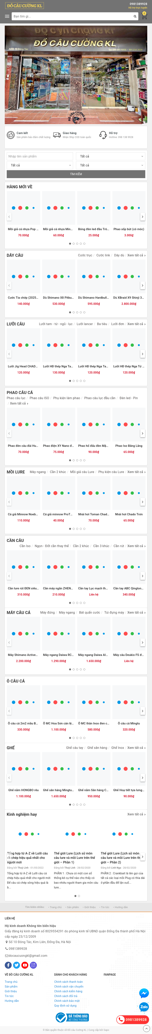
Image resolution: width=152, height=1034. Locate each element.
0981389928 (138, 4)
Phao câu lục (16, 398)
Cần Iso (25, 546)
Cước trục (85, 255)
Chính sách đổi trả (65, 996)
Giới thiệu (11, 991)
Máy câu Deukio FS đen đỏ (131, 655)
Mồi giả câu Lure (82, 472)
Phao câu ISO (39, 398)
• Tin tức (104, 907)
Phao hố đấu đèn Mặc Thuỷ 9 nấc (100, 446)
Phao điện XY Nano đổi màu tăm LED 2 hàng (73, 446)
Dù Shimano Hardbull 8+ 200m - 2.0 (102, 297)
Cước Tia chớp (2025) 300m (27, 297)
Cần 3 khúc (101, 546)
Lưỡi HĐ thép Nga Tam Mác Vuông (66, 366)
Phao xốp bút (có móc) (129, 229)
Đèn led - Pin (129, 398)
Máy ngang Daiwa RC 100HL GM (65, 655)
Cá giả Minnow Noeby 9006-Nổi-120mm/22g (38, 514)
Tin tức (9, 996)
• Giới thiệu (89, 907)
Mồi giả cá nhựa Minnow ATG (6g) (66, 229)
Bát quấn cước (89, 612)
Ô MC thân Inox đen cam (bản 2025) (102, 723)
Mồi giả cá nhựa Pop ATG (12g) (29, 229)
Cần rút (119, 546)
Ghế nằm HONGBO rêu (23, 790)
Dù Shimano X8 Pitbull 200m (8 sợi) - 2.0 (70, 297)
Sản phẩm (11, 986)
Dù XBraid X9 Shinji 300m (130, 297)
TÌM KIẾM (76, 174)
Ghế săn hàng (97, 748)
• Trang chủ (55, 907)
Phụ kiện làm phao (66, 398)
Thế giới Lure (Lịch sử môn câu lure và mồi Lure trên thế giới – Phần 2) (121, 858)
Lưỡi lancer (85, 324)
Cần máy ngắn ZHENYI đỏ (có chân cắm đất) (73, 588)
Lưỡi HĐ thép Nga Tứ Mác (130, 366)
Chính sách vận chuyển (69, 986)
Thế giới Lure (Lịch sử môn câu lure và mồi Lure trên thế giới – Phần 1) (74, 858)
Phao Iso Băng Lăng (128, 446)
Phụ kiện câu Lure (111, 472)
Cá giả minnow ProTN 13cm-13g (65, 514)
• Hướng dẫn (120, 907)
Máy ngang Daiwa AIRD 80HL (98, 655)
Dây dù (119, 255)
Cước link (103, 255)
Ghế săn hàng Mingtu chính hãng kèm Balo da (74, 790)
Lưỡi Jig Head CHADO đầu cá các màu (34, 366)
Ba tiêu (102, 324)
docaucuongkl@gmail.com (28, 956)
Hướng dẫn (12, 1000)
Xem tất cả (135, 255)
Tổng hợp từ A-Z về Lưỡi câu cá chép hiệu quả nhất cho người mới (27, 858)
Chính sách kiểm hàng (68, 991)
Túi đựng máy (114, 612)
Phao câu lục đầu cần (100, 398)
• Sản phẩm (72, 907)
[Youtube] (24, 965)
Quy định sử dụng (65, 1005)
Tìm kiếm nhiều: (35, 907)
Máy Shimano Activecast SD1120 (30, 655)
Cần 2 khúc (58, 472)
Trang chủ (11, 981)
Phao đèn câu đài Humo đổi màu (30, 446)
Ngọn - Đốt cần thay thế (52, 546)
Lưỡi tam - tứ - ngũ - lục (55, 324)
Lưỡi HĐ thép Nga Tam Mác (96, 366)
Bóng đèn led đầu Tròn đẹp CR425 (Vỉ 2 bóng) (109, 229)
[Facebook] (8, 965)
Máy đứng (47, 612)
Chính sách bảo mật (67, 1000)
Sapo (106, 1030)
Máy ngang (38, 472)
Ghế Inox (117, 748)
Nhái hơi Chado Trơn (129, 514)
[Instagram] (33, 965)
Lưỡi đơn (117, 324)
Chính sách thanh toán (68, 981)
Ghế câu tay (74, 748)
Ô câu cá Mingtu (129, 723)
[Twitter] (16, 965)
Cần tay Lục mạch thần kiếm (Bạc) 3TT (104, 588)
